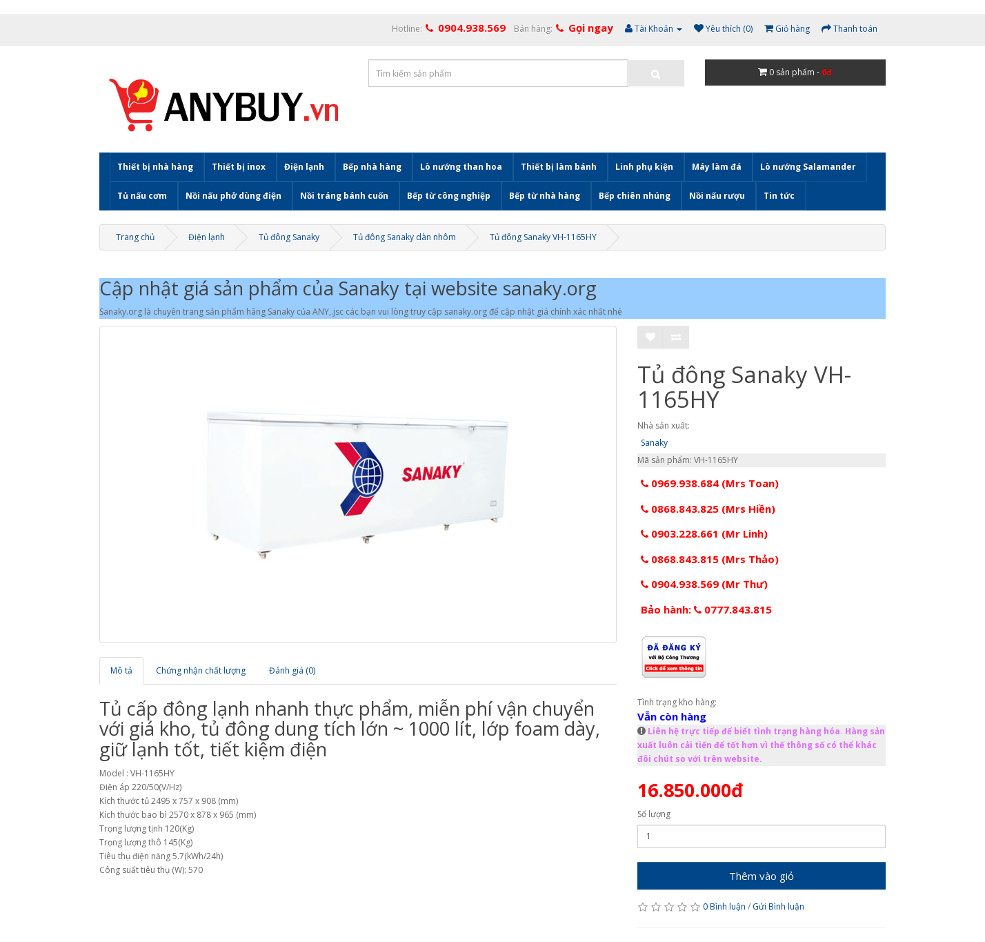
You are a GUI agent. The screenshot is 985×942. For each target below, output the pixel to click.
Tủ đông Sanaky (289, 237)
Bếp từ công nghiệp (448, 196)
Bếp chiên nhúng (634, 196)
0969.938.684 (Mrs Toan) (710, 483)
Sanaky (654, 443)
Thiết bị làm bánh (559, 167)
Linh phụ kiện (644, 167)
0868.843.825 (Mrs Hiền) (708, 509)
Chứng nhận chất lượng (201, 670)
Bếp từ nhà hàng (544, 196)
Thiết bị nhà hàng (155, 167)
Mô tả (121, 670)
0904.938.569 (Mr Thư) (704, 584)
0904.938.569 (472, 28)
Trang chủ (135, 237)
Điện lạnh (304, 167)
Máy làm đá (717, 167)
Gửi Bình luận (778, 906)
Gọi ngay (590, 28)
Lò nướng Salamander (808, 167)
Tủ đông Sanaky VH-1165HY (543, 237)
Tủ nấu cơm (142, 196)
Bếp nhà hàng (372, 167)
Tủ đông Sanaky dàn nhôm (404, 237)
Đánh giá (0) (292, 670)
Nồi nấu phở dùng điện (233, 196)
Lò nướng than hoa (461, 167)
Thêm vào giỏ (761, 876)
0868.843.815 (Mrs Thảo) (710, 559)
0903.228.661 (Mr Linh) (704, 533)
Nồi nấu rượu (717, 196)
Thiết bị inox (239, 167)
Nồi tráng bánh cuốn (344, 196)
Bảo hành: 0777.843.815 (706, 609)
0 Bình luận (724, 906)
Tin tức (779, 196)
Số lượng (653, 814)
